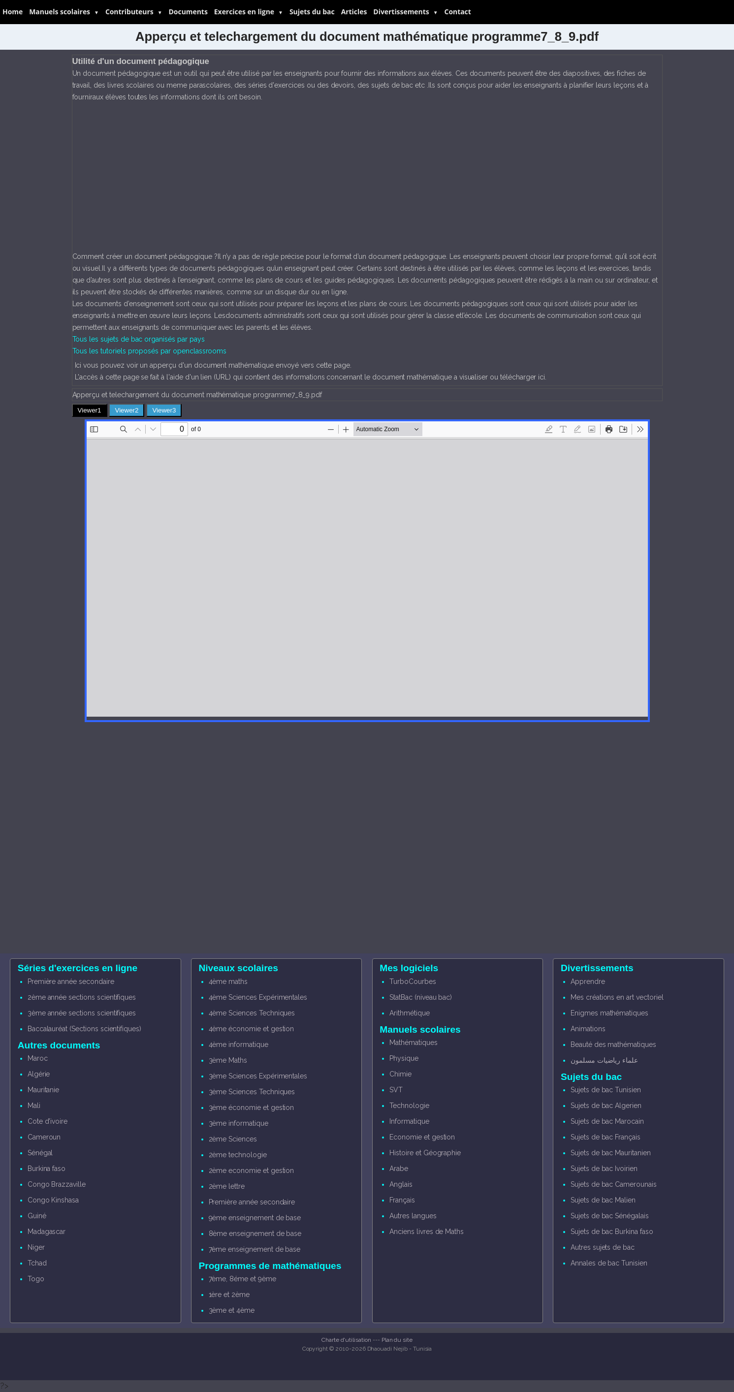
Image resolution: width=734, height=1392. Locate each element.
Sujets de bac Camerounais (614, 1184)
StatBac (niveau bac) (420, 997)
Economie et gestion (422, 1137)
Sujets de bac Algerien (606, 1105)
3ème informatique (238, 1123)
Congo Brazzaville (57, 1184)
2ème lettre (227, 1186)
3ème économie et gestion (251, 1107)
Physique (403, 1058)
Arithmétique (409, 1013)
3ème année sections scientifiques (82, 1013)
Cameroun (44, 1137)
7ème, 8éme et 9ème (242, 1279)
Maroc (38, 1058)
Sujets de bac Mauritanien (611, 1153)
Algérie (39, 1074)
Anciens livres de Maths (426, 1231)
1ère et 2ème (229, 1294)
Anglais (401, 1184)
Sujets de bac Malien (603, 1200)
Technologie (409, 1105)
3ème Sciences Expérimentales (258, 1076)
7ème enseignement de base (255, 1249)
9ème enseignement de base (255, 1218)
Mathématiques (413, 1042)
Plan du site (397, 1339)
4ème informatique (238, 1044)
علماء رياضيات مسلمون (604, 1060)
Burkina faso (46, 1168)
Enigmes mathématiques (609, 1013)
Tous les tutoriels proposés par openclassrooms (149, 351)
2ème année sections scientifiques (82, 997)
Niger (36, 1247)
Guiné (37, 1216)
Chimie (400, 1074)
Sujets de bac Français (605, 1137)
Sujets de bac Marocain (607, 1121)
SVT (396, 1090)
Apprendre (588, 981)
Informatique (409, 1121)
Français (402, 1200)
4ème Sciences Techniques (252, 1013)
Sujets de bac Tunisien (606, 1090)
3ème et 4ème (232, 1310)
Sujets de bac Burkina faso (612, 1231)
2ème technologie (238, 1155)
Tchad (37, 1263)
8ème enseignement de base (255, 1233)
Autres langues (412, 1216)
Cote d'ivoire (47, 1121)
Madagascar (47, 1231)
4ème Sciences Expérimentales (258, 997)
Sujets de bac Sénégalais (610, 1216)
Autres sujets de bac (603, 1247)
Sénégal (40, 1153)
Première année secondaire (71, 981)
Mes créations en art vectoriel (617, 997)
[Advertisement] (367, 177)
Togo (36, 1279)
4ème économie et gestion (251, 1029)
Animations (588, 1029)
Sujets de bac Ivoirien (604, 1168)
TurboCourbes (412, 981)
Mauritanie (44, 1090)
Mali (34, 1105)
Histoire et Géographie (425, 1153)
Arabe (398, 1168)
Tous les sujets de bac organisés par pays (138, 339)
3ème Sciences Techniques (252, 1092)
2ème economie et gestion (251, 1170)
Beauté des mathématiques (613, 1044)
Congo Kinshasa (53, 1200)
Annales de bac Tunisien (609, 1263)
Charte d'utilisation (346, 1339)
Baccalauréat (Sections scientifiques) (84, 1029)
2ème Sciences (233, 1139)
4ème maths (228, 981)
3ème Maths (228, 1060)
